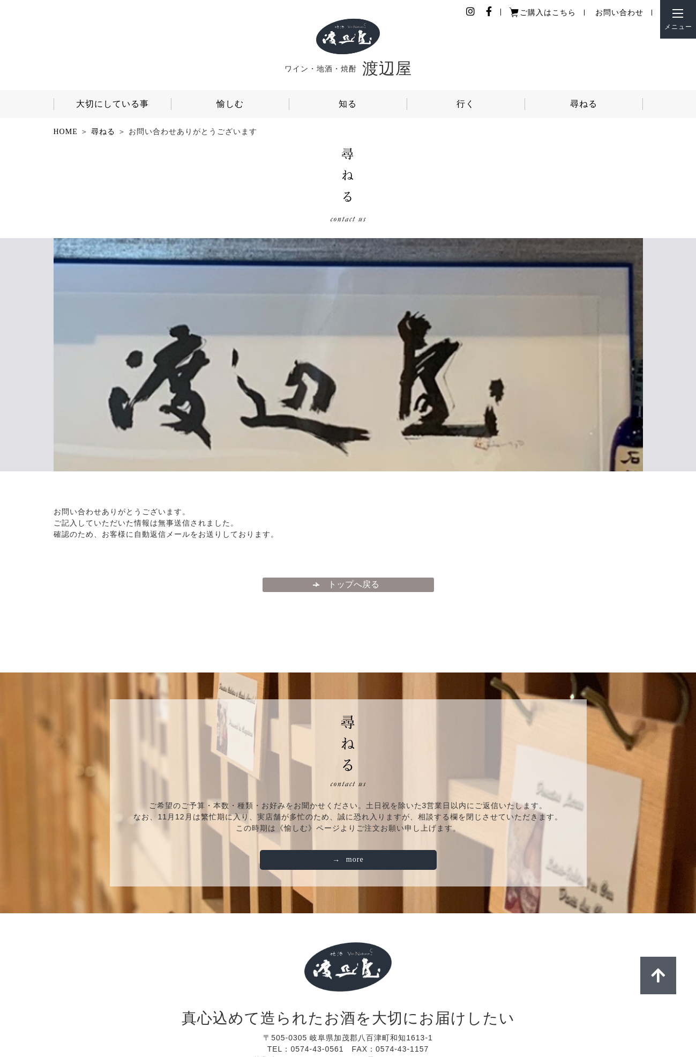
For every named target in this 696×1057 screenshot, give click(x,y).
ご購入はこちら (548, 13)
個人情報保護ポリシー (274, 1015)
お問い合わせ (619, 13)
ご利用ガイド (352, 1015)
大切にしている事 (112, 103)
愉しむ (230, 103)
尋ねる (583, 103)
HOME (66, 132)
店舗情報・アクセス (426, 1015)
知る (348, 103)
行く (465, 103)
